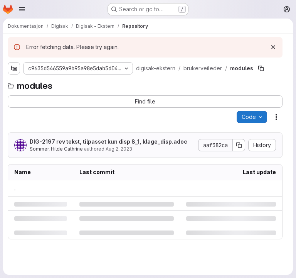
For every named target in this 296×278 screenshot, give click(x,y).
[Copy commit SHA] (239, 145)
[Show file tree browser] (14, 68)
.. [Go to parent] (15, 188)
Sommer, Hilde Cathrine (56, 149)
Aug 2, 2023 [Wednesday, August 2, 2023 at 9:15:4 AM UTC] (119, 149)
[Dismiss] (273, 47)
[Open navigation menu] (22, 9)
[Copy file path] (261, 68)
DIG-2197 (42, 141)
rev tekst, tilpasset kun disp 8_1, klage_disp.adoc (108, 141)
